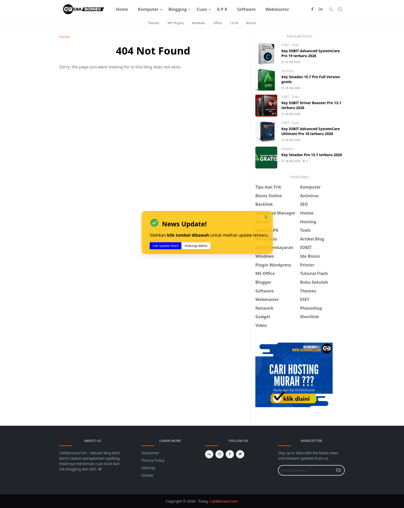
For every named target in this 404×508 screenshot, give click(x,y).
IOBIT (285, 45)
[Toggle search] (340, 9)
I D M (234, 23)
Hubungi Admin (195, 246)
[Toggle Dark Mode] (331, 9)
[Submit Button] (338, 470)
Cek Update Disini (166, 246)
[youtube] (219, 454)
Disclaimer (150, 452)
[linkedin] (320, 9)
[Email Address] (306, 470)
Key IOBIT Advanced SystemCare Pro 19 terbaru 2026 (310, 53)
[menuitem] (122, 9)
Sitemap (148, 467)
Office (217, 23)
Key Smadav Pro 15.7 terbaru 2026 (311, 154)
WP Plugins (175, 23)
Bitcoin (251, 23)
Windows (198, 23)
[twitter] (240, 454)
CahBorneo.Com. (224, 501)
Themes (153, 23)
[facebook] (312, 9)
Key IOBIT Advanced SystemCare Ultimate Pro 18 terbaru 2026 (310, 131)
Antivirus (287, 71)
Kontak (147, 475)
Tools (295, 45)
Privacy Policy (152, 460)
